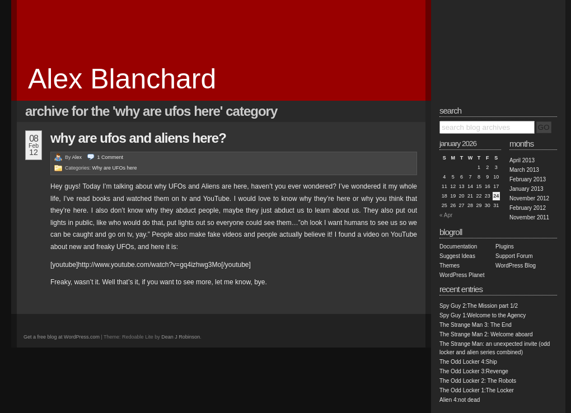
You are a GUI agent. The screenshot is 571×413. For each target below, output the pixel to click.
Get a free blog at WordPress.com (62, 337)
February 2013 (527, 179)
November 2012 (529, 198)
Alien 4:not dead (459, 400)
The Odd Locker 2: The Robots (477, 381)
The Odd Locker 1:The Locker (476, 390)
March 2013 (524, 170)
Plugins (504, 246)
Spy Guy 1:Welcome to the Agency (482, 315)
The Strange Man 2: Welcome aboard (486, 334)
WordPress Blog (515, 265)
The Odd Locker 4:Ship (468, 362)
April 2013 (522, 160)
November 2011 (529, 217)
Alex (77, 157)
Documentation (458, 246)
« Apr (445, 215)
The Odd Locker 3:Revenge (473, 371)
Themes (449, 265)
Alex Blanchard (122, 79)
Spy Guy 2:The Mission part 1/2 (478, 306)
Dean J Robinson (180, 337)
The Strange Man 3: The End (475, 325)
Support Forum (514, 256)
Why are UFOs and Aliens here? (138, 138)
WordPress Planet (461, 275)
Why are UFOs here (114, 168)
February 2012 (527, 208)
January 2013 (526, 189)
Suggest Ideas (457, 256)
